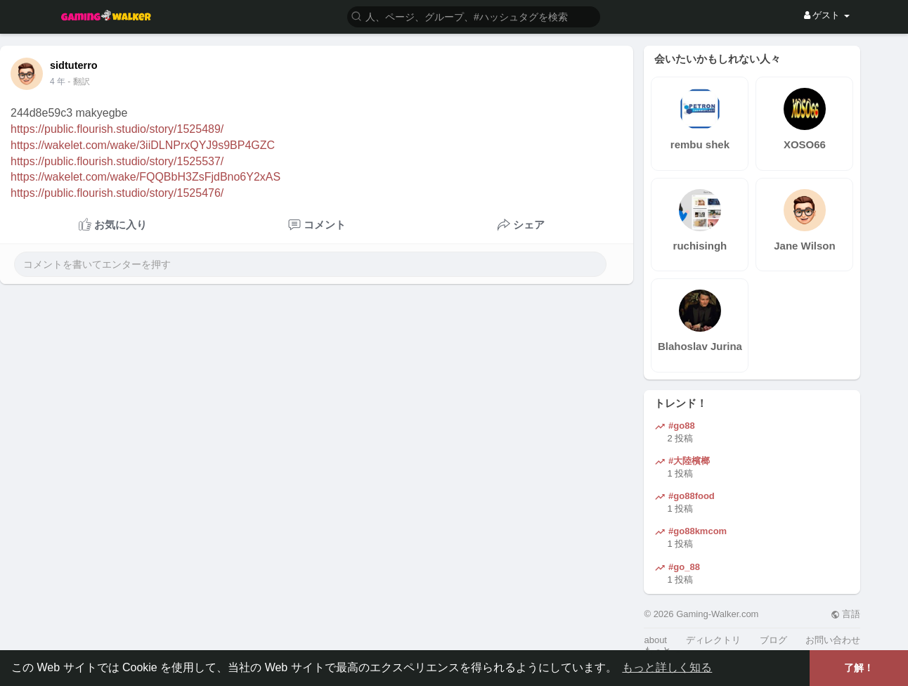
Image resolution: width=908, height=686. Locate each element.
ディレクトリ (713, 640)
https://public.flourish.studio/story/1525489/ (117, 129)
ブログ (773, 640)
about (655, 640)
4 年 (57, 81)
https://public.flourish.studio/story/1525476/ (117, 193)
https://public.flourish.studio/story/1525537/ (117, 161)
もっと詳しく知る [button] (667, 667)
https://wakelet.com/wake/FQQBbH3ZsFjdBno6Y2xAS (145, 177)
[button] (473, 15)
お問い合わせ (832, 640)
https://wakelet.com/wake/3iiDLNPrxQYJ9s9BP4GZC (143, 145)
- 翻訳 (78, 81)
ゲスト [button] (827, 15)
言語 (846, 614)
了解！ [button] (859, 667)
